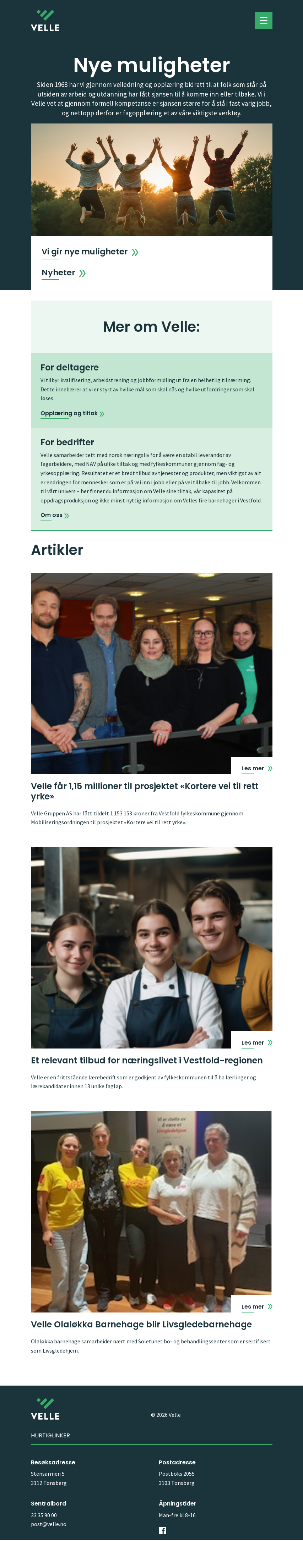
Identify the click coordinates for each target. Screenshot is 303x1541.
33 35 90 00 (44, 1515)
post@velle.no (48, 1525)
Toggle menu (263, 20)
